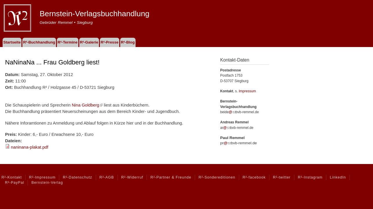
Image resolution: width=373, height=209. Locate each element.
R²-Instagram (310, 177)
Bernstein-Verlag (47, 183)
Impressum (247, 91)
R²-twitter (282, 177)
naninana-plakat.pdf (29, 147)
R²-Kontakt (11, 177)
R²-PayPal (14, 183)
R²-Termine (67, 42)
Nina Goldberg (87, 105)
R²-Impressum (42, 177)
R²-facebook (254, 177)
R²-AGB (107, 177)
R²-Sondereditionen (217, 177)
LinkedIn (338, 177)
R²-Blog (128, 42)
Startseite (12, 42)
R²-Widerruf (132, 177)
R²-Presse (110, 42)
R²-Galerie (89, 42)
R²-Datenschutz (77, 177)
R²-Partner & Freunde (170, 177)
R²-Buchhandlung (39, 42)
